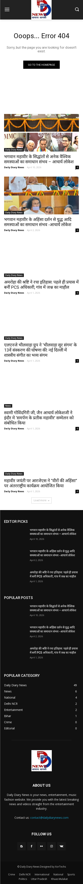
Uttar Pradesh (39, 879)
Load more (41, 500)
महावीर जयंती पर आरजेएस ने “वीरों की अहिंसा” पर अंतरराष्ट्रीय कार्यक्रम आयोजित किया (40, 483)
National (58, 874)
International (42, 874)
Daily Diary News (14, 149)
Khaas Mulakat (59, 879)
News (8, 405)
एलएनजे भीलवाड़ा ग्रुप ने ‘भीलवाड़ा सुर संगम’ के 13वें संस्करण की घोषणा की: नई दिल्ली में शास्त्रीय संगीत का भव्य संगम (40, 350)
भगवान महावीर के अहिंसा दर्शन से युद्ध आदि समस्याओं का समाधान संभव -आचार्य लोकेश (37, 222)
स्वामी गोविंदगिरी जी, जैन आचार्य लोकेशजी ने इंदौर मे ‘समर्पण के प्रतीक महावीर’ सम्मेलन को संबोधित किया (39, 417)
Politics (23, 879)
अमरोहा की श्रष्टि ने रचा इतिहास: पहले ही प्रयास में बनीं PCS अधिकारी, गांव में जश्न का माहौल (41, 285)
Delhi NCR (25, 874)
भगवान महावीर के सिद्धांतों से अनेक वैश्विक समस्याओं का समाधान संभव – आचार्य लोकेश (39, 159)
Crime (11, 874)
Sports (71, 874)
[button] (77, 9)
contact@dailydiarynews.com (49, 818)
